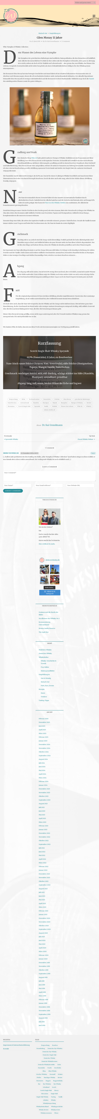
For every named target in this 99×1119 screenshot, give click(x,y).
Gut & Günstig (46, 678)
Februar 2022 (43, 866)
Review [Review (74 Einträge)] (60, 1077)
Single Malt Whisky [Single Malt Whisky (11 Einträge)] (42, 1097)
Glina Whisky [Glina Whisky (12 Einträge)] (52, 1071)
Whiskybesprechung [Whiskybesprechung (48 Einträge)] (49, 1103)
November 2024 (44, 748)
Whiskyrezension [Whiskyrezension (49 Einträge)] (46, 1113)
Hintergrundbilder (48, 671)
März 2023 (42, 822)
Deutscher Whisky (45, 653)
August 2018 (43, 1018)
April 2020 (42, 948)
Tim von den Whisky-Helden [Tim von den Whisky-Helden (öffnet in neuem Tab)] (55, 203)
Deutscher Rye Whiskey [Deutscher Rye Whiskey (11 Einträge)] (55, 1048)
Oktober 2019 (43, 970)
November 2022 (44, 837)
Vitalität (54, 406)
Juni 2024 (42, 767)
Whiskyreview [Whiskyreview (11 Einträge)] (55, 1110)
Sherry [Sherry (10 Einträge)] (56, 1090)
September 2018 (44, 1014)
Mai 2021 (42, 900)
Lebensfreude (24, 403)
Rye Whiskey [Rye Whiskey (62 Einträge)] (47, 1084)
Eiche (23, 399)
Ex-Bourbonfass (34, 399)
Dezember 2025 (44, 722)
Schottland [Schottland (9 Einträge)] (46, 1087)
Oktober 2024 (44, 752)
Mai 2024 (42, 770)
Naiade (55, 403)
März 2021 (42, 907)
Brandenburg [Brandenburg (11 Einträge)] (41, 1048)
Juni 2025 (42, 726)
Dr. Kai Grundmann (52, 41)
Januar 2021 (43, 914)
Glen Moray (67, 399)
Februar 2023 (43, 826)
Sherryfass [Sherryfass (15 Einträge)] (44, 1093)
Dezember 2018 (44, 1007)
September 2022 (44, 844)
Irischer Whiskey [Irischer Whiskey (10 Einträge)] (41, 1074)
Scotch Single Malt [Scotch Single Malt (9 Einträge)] (46, 1090)
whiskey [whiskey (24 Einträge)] (45, 1100)
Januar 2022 (43, 870)
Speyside (37, 406)
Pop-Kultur (45, 667)
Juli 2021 (42, 892)
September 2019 (44, 974)
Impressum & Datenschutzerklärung (16, 1045)
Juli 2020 (42, 937)
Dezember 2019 (44, 963)
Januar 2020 (43, 959)
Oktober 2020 (44, 926)
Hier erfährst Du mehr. (47, 544)
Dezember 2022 (44, 833)
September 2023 (44, 800)
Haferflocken (12, 403)
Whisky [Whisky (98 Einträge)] (53, 1100)
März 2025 (42, 733)
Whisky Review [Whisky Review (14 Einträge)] (43, 1110)
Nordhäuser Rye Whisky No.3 (49, 618)
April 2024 (42, 774)
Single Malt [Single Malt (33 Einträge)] (54, 1093)
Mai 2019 (42, 988)
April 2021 (42, 903)
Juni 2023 (42, 811)
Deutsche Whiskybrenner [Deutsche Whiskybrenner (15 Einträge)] (49, 1061)
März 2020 (42, 951)
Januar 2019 (43, 1003)
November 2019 (44, 966)
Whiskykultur (44, 657)
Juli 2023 (42, 807)
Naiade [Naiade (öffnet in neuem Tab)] (91, 79)
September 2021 (44, 885)
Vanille (46, 406)
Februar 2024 (43, 781)
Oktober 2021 (43, 881)
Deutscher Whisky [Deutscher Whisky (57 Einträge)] (49, 1058)
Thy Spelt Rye (44, 632)
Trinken (44, 697)
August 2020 (43, 933)
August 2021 (43, 889)
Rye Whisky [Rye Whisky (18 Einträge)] (57, 1084)
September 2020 (45, 929)
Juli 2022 (42, 848)
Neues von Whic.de (11, 453)
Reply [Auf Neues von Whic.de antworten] (93, 453)
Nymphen (64, 403)
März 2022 (42, 863)
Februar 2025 (43, 737)
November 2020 (44, 922)
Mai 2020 (42, 944)
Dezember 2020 (44, 918)
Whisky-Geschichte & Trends (48, 662)
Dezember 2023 (44, 789)
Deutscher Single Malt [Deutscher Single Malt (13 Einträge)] (49, 1055)
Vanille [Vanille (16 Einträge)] (60, 1097)
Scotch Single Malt (24, 406)
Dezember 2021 (44, 874)
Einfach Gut (43, 33)
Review (89, 403)
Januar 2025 (43, 741)
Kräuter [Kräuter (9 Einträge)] (60, 1074)
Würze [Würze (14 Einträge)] (56, 1113)
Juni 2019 (42, 985)
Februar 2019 (43, 1000)
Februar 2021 (43, 911)
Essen (43, 693)
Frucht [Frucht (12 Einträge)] (49, 1068)
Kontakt (6, 1049)
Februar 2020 (43, 955)
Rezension (11, 406)
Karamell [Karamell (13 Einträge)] (52, 1074)
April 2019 (42, 992)
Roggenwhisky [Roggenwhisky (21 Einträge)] (58, 1081)
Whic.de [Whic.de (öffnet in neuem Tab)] (34, 158)
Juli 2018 (42, 1022)
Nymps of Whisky (77, 403)
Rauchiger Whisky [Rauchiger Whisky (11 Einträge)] (49, 1077)
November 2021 (44, 877)
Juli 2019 (41, 981)
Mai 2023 (42, 815)
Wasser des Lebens (67, 406)
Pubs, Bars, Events (47, 686)
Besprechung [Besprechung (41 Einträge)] (45, 1045)
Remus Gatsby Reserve (47, 628)
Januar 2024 (43, 785)
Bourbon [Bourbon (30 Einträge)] (55, 1045)
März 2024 (42, 778)
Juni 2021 (42, 896)
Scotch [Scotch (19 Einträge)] (54, 1087)
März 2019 (42, 996)
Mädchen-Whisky (45, 650)
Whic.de (79, 406)
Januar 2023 (43, 829)
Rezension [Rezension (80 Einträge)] (39, 1081)
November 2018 (44, 1011)
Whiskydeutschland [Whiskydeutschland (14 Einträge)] (42, 1106)
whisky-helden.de (49, 410)
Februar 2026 (43, 719)
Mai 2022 (42, 855)
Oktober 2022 (44, 841)
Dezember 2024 (44, 744)
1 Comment (65, 41)
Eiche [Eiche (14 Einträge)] (59, 1064)
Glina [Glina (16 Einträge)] (44, 1071)
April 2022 (42, 859)
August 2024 (43, 759)
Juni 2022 (42, 852)
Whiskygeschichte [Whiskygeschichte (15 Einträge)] (57, 1106)
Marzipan (46, 403)
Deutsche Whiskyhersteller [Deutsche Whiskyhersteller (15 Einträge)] (46, 1064)
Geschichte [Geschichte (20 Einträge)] (57, 1068)
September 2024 (45, 756)
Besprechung (13, 399)
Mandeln (36, 403)
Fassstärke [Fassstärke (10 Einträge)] (41, 1068)
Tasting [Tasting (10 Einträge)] (53, 1097)
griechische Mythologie (82, 399)
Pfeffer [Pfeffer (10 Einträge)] (39, 1077)
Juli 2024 (42, 763)
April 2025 (42, 730)
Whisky (88, 406)
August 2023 (43, 804)
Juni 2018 (42, 1025)
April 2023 (42, 818)
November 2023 (44, 793)
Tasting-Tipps (44, 700)
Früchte (57, 399)
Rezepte (42, 689)
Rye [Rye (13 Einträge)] (39, 1084)
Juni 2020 (42, 940)
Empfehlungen (54, 33)
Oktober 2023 (43, 796)
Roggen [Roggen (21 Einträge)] (48, 1081)
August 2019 (43, 977)
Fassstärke (47, 399)
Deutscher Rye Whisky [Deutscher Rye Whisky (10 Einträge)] (49, 1051)
